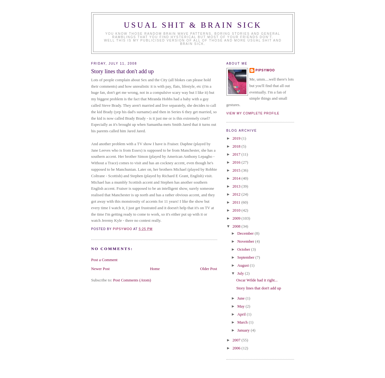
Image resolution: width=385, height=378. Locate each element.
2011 (237, 202)
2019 (237, 138)
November (246, 241)
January (244, 330)
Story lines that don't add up (258, 288)
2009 (237, 218)
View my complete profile (253, 113)
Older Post (208, 268)
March (243, 322)
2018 (237, 146)
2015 (237, 170)
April (242, 314)
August (243, 265)
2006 (237, 348)
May (241, 306)
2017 (237, 154)
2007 (237, 340)
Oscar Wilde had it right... (257, 280)
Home (155, 268)
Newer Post (100, 268)
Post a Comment (104, 259)
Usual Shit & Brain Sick (193, 25)
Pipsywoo (265, 70)
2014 (237, 178)
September (246, 257)
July (241, 273)
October (244, 249)
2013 (237, 186)
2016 (237, 162)
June (241, 298)
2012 (237, 194)
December (246, 233)
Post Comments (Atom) (132, 280)
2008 (237, 226)
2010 (237, 210)
